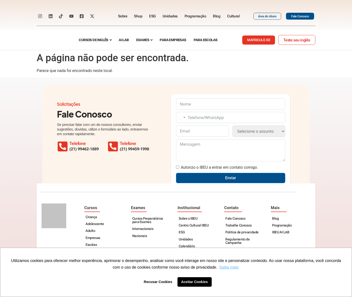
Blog (216, 16)
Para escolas (206, 40)
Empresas (93, 238)
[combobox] (181, 117)
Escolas (91, 245)
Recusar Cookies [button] (158, 282)
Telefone (128, 143)
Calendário (187, 246)
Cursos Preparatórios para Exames (147, 220)
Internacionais (142, 229)
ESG (152, 16)
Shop (138, 16)
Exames (142, 40)
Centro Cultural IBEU (194, 225)
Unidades (170, 16)
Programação (195, 16)
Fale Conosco (235, 218)
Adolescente (95, 224)
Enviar (230, 178)
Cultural (233, 16)
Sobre (122, 16)
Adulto (90, 231)
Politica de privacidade (242, 232)
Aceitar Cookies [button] (194, 282)
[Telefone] (113, 146)
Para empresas (173, 40)
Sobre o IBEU (188, 218)
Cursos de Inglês (93, 40)
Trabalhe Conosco (238, 225)
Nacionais (139, 236)
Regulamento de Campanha (237, 241)
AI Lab (124, 40)
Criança (91, 217)
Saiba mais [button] (229, 267)
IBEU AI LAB (280, 232)
